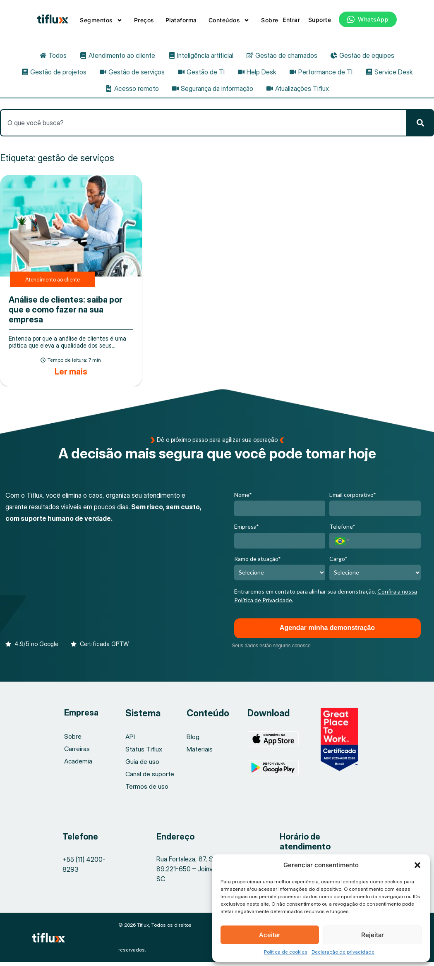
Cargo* (338, 561)
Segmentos (101, 20)
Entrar (291, 19)
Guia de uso (142, 765)
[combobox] (203, 126)
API (130, 740)
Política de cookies (285, 952)
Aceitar (270, 935)
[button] (417, 865)
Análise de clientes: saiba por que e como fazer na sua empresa (65, 313)
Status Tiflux (143, 753)
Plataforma (181, 20)
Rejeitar (372, 935)
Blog (193, 740)
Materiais (200, 753)
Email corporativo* (352, 498)
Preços (144, 20)
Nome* (243, 498)
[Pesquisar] (420, 126)
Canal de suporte (150, 777)
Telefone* (342, 530)
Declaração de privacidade (343, 952)
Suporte (319, 19)
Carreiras (77, 752)
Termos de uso (146, 790)
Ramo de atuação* (257, 561)
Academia (77, 765)
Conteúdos (229, 20)
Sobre (269, 20)
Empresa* (246, 530)
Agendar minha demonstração (327, 631)
